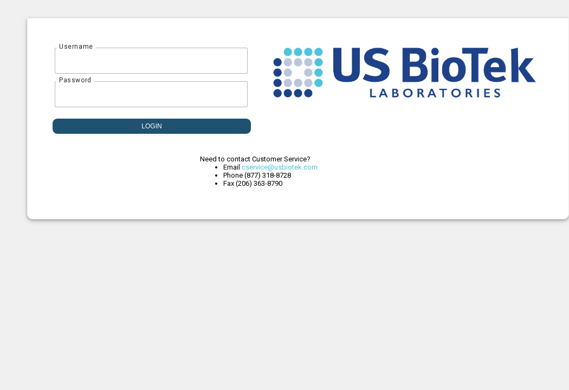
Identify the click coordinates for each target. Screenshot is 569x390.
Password (75, 80)
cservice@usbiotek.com (280, 167)
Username (76, 46)
